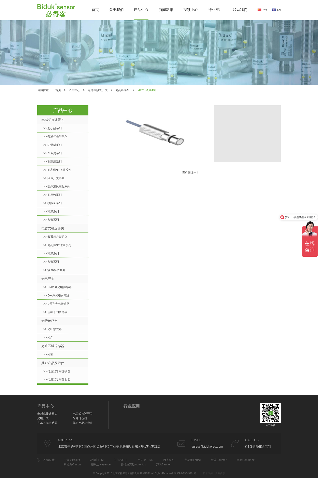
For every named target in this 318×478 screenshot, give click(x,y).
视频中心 (190, 10)
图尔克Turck (145, 460)
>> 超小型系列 (52, 128)
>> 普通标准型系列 (55, 136)
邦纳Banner (163, 464)
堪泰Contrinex (246, 460)
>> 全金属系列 (52, 153)
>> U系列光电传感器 (56, 303)
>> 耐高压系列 (52, 161)
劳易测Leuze (193, 460)
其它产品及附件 (52, 363)
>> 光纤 (48, 337)
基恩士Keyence (101, 464)
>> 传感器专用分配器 (56, 379)
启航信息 (220, 473)
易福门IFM (97, 460)
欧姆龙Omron (72, 464)
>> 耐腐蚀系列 (52, 194)
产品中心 (141, 10)
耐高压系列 (122, 90)
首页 (95, 10)
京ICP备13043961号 (185, 473)
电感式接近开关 (98, 90)
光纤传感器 (49, 320)
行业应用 (215, 10)
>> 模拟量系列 (52, 203)
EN (279, 10)
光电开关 (47, 278)
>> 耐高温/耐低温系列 (57, 169)
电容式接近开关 (52, 228)
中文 (265, 10)
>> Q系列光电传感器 (56, 295)
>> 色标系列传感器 (55, 312)
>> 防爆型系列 (52, 144)
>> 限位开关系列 (53, 178)
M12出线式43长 (148, 90)
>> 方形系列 (51, 219)
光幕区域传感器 (52, 346)
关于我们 (116, 10)
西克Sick (168, 460)
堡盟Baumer (219, 460)
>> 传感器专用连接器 (56, 371)
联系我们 (240, 10)
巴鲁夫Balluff (72, 460)
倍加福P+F (121, 460)
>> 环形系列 (51, 211)
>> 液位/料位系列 (54, 270)
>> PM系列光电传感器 (57, 287)
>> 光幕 (48, 354)
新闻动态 (166, 10)
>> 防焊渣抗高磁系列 (56, 186)
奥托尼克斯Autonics (133, 464)
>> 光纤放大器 (52, 329)
